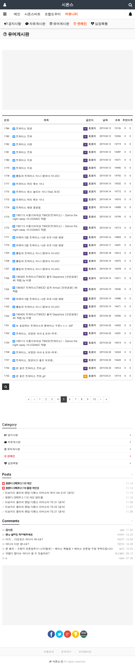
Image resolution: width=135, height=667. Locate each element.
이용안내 (49, 651)
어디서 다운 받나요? (15, 544)
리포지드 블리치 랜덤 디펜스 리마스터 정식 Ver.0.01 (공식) (38, 492)
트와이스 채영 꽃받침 (27, 207)
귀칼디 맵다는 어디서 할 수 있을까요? (26, 553)
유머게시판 (59, 24)
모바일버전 (85, 651)
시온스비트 (32, 14)
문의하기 (66, 651)
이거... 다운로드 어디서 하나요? (22, 539)
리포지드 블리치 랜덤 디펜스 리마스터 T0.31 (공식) (33, 502)
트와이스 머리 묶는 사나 (28, 183)
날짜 (105, 120)
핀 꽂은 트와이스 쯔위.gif (29, 368)
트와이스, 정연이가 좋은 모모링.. (34, 360)
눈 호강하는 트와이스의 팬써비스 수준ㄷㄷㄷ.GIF (43, 325)
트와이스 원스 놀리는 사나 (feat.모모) (36, 191)
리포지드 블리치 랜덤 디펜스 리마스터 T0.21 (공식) (33, 511)
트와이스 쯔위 (22, 136)
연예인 (80, 24)
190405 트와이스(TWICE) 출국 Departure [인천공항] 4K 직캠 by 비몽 (45, 278)
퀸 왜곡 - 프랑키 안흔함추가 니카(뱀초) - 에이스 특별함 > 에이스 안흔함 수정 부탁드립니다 (57, 548)
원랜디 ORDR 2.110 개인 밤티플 (22, 497)
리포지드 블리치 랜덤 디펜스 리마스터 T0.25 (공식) (33, 506)
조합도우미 (53, 14)
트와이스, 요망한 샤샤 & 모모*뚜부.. (36, 333)
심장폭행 (99, 24)
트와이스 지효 (22, 160)
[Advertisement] (67, 80)
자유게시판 (35, 24)
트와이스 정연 (22, 128)
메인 (17, 14)
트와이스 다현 (22, 144)
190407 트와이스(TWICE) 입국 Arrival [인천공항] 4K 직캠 (45, 289)
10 (94, 399)
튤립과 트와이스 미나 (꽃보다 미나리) (36, 176)
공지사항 (12, 24)
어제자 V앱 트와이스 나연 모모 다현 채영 (38, 237)
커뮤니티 (71, 14)
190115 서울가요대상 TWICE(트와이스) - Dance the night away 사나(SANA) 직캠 (45, 216)
